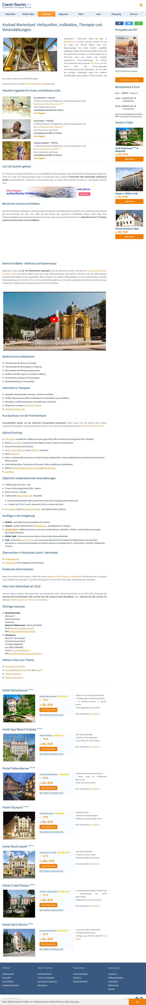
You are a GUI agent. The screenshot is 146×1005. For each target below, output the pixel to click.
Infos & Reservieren (48, 710)
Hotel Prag (77, 977)
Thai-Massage (50, 468)
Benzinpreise (137, 116)
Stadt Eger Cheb (27, 540)
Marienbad (95, 63)
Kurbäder (46, 14)
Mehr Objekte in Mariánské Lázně (51, 715)
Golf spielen (10, 439)
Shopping (116, 14)
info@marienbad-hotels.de (22, 628)
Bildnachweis (113, 985)
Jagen (14, 450)
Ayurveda (38, 468)
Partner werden (8, 974)
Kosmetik (38, 670)
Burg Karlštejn (7, 981)
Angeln (8, 450)
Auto (99, 14)
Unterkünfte (10, 562)
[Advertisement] (65, 5)
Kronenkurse (124, 116)
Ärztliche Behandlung (14, 677)
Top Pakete (94, 714)
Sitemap (111, 989)
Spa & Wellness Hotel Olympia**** (50, 127)
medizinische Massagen (15, 409)
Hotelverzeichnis (12, 559)
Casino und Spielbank (46, 977)
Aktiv (81, 14)
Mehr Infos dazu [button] (72, 1002)
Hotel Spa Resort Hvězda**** (48, 149)
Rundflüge (9, 471)
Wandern (22, 450)
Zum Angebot (39, 113)
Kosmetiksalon (19, 468)
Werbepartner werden (129, 79)
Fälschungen (42, 985)
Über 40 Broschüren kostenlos (126, 71)
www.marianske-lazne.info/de (22, 631)
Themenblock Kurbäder (15, 666)
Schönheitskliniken (13, 673)
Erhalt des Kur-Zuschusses (93, 426)
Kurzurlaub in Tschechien (47, 981)
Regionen (64, 14)
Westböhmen (69, 41)
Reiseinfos (11, 14)
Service (134, 14)
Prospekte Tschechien (10, 985)
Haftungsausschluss (115, 977)
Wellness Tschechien (23, 670)
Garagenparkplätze (80, 974)
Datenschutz (113, 981)
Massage (8, 670)
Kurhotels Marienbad (31, 509)
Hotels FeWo (29, 14)
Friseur (30, 468)
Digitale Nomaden (45, 974)
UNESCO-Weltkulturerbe (35, 83)
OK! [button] (137, 1002)
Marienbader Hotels (32, 405)
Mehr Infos (129, 159)
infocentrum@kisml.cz (20, 650)
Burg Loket (6, 977)
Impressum (112, 974)
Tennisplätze (17, 442)
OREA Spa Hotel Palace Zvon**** (50, 104)
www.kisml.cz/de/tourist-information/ (25, 653)
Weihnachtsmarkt (24, 495)
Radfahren (34, 450)
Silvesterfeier (10, 509)
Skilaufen (15, 454)
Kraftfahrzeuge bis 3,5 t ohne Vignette (25, 599)
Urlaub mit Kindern (80, 981)
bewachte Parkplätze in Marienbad (66, 576)
